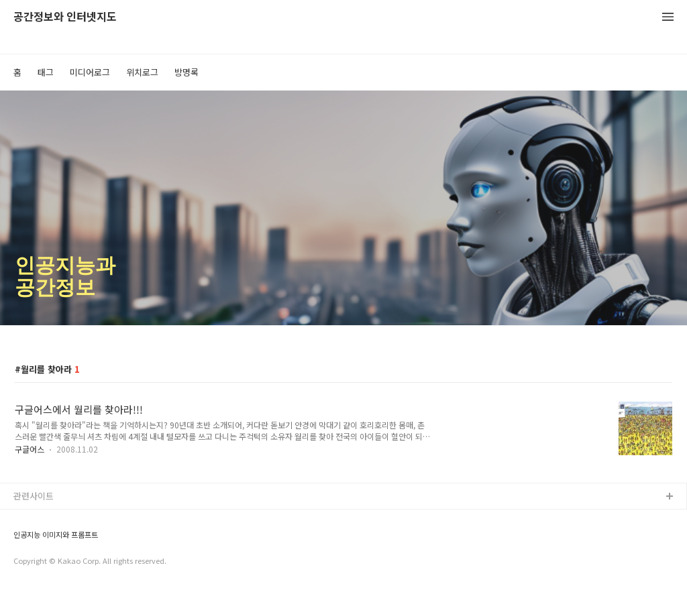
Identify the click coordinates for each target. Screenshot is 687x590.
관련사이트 (33, 495)
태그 (46, 72)
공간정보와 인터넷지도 (65, 17)
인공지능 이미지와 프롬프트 (55, 534)
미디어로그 (90, 72)
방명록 (186, 72)
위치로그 (142, 72)
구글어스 (29, 449)
